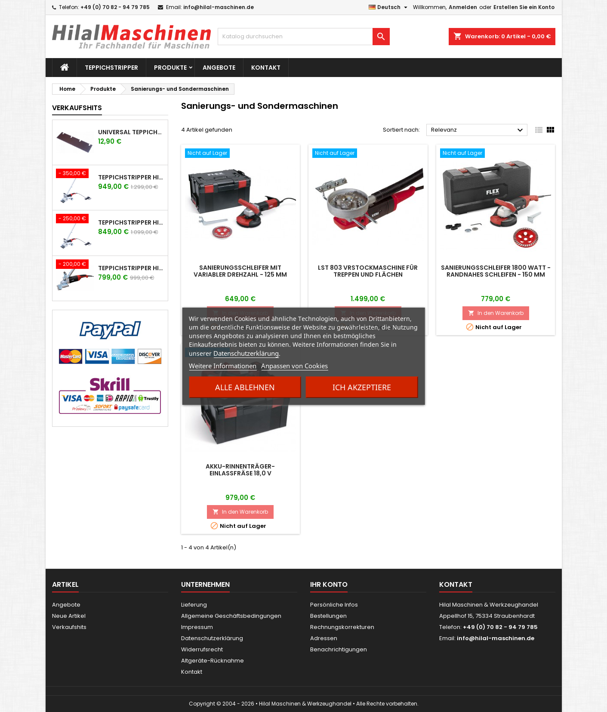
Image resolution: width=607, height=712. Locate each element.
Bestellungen (328, 616)
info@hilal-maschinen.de (218, 7)
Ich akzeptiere (362, 387)
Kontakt (265, 67)
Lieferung (194, 605)
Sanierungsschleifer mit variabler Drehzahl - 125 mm (240, 271)
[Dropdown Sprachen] (389, 7)
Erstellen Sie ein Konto (524, 7)
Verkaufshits (77, 108)
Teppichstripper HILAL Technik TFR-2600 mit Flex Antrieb (131, 177)
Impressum (197, 627)
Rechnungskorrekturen (342, 627)
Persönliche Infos (334, 605)
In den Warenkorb (496, 313)
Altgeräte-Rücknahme (212, 661)
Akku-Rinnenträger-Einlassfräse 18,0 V (240, 470)
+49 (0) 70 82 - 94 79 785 (115, 7)
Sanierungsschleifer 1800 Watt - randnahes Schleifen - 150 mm (496, 271)
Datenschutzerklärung (246, 353)
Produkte (170, 67)
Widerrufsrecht (202, 649)
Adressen (323, 638)
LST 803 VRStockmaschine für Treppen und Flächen (368, 271)
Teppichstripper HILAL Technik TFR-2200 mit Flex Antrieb (131, 222)
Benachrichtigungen (338, 649)
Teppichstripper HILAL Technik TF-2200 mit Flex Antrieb (131, 268)
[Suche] (304, 36)
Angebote (219, 67)
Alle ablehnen (245, 387)
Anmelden (463, 7)
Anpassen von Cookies (294, 365)
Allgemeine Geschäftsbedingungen (231, 616)
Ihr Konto (329, 584)
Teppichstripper (111, 67)
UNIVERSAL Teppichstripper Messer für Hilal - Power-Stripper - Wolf (131, 132)
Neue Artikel (69, 616)
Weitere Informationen (222, 365)
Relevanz (478, 130)
